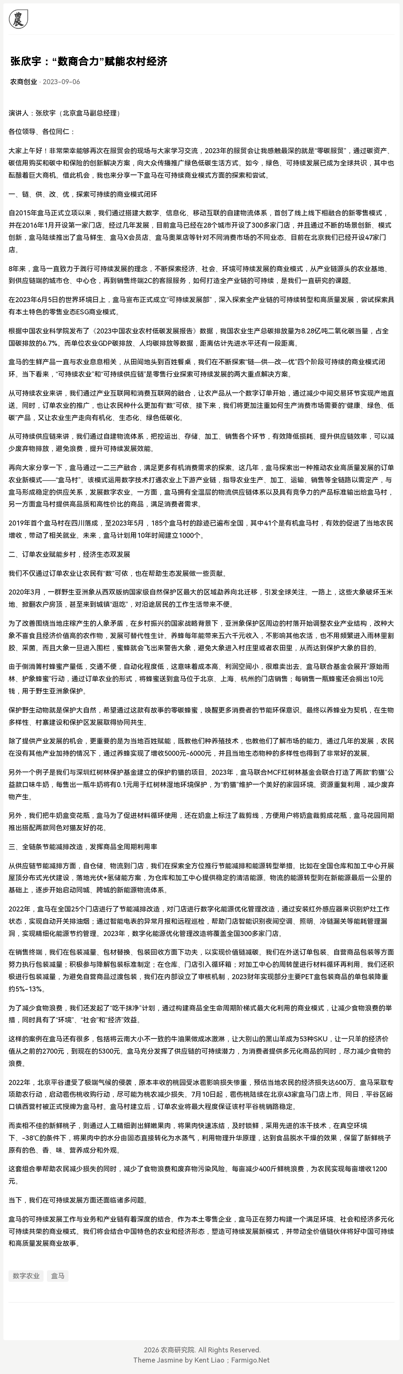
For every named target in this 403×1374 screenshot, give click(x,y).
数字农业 (26, 1276)
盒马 (58, 1276)
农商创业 (23, 82)
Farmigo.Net (250, 1360)
